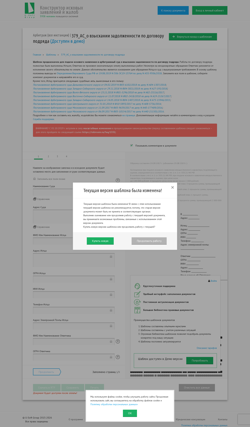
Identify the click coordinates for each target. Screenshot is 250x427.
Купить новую (100, 241)
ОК (130, 413)
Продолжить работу (149, 241)
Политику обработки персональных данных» (114, 404)
